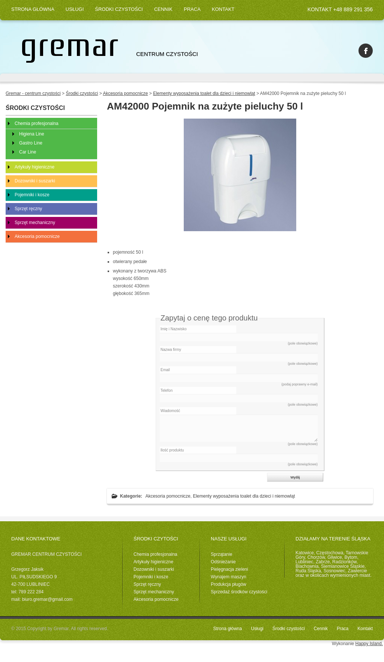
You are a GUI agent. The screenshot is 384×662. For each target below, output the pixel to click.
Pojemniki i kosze (32, 194)
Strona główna (32, 9)
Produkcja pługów (228, 584)
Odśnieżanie (223, 561)
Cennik (163, 9)
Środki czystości (119, 9)
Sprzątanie (221, 554)
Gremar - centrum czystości (33, 93)
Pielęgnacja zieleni (229, 569)
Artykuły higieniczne (34, 167)
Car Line (27, 152)
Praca (192, 9)
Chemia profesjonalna (36, 123)
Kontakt (223, 9)
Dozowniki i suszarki (35, 181)
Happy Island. (369, 643)
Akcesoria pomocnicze (168, 496)
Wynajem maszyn (228, 576)
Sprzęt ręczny (28, 208)
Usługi (75, 9)
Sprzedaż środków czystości (239, 591)
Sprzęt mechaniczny (35, 222)
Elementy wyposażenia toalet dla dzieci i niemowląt (244, 496)
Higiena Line (31, 134)
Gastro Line (30, 143)
